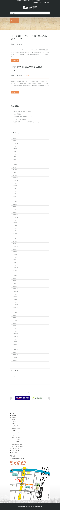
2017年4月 (15, 323)
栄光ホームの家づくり (17, 437)
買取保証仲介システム (17, 444)
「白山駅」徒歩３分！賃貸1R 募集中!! (22, 111)
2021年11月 (15, 217)
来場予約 (14, 431)
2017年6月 (15, 317)
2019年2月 (15, 280)
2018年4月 (15, 299)
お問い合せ (14, 452)
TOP (13, 413)
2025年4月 (15, 156)
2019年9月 (15, 270)
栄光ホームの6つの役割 (17, 446)
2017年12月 (15, 304)
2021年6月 (15, 230)
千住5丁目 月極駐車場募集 (19, 119)
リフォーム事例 (15, 441)
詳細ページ (15, 60)
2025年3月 (15, 159)
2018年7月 (15, 296)
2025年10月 (15, 146)
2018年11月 (15, 288)
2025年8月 (15, 148)
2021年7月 (15, 228)
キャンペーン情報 (16, 439)
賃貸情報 (14, 419)
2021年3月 (15, 238)
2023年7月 (15, 188)
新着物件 (14, 415)
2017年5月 (15, 320)
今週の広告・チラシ (16, 448)
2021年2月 (15, 241)
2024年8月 (15, 164)
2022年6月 (15, 201)
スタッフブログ (15, 433)
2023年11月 (15, 180)
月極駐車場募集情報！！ (18, 114)
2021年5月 (15, 233)
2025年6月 (15, 154)
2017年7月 (15, 315)
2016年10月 (15, 339)
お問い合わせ (46, 2)
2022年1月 (15, 212)
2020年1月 (15, 262)
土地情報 (14, 417)
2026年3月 (15, 140)
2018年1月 (15, 302)
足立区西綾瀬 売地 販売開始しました (22, 116)
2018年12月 (15, 286)
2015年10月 (15, 354)
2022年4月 (15, 206)
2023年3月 (15, 193)
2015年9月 (15, 357)
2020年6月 (15, 254)
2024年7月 (15, 167)
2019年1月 (15, 283)
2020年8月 (15, 251)
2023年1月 (15, 196)
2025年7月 (15, 151)
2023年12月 (15, 177)
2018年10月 (15, 291)
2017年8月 (15, 312)
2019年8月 (15, 273)
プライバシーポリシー (37, 2)
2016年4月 (15, 344)
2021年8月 (15, 225)
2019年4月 (15, 278)
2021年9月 (15, 222)
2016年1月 (15, 347)
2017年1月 (15, 331)
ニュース (14, 435)
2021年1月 (15, 243)
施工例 (13, 424)
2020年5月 (15, 257)
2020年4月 (15, 259)
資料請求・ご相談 (16, 429)
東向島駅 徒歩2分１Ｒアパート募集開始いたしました (26, 122)
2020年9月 (15, 249)
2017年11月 (15, 307)
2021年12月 (15, 214)
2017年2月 (15, 328)
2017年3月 (15, 325)
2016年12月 (15, 333)
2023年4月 (15, 191)
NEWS (27, 44)
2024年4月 (15, 172)
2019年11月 (15, 267)
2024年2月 (15, 175)
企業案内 (14, 422)
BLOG (24, 44)
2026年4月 (15, 138)
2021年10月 (15, 220)
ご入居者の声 (15, 426)
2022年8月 (15, 199)
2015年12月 (15, 349)
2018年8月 (15, 294)
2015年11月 (15, 352)
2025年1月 (15, 162)
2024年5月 (15, 169)
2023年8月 (15, 185)
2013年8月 (15, 360)
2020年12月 (15, 246)
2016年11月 (15, 336)
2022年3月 (15, 209)
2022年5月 (15, 204)
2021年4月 (15, 236)
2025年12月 (15, 143)
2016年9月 (15, 341)
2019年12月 (15, 265)
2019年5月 (15, 275)
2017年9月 (15, 310)
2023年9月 (15, 183)
